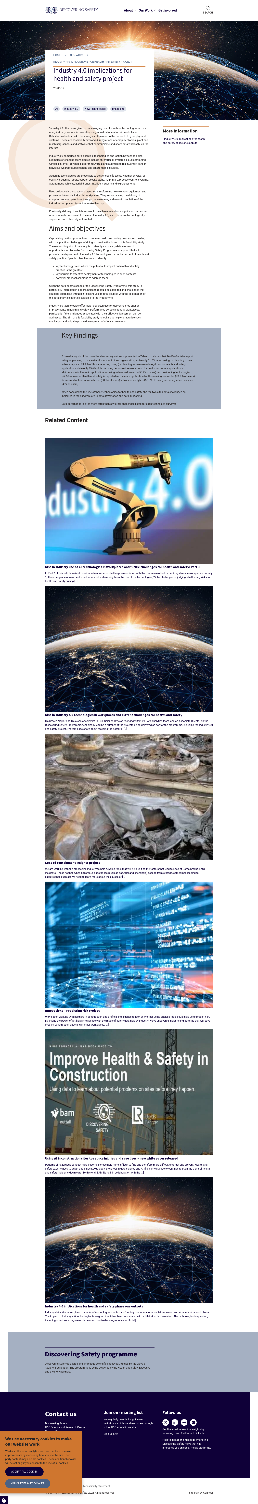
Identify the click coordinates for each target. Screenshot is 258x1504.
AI (56, 108)
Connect (208, 1492)
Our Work (146, 10)
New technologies (95, 108)
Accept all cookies (24, 1471)
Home (57, 55)
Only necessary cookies (27, 1483)
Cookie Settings (3, 1499)
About (128, 10)
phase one (118, 108)
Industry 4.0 (71, 108)
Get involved (167, 10)
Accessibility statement (96, 1486)
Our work (76, 55)
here (116, 1434)
